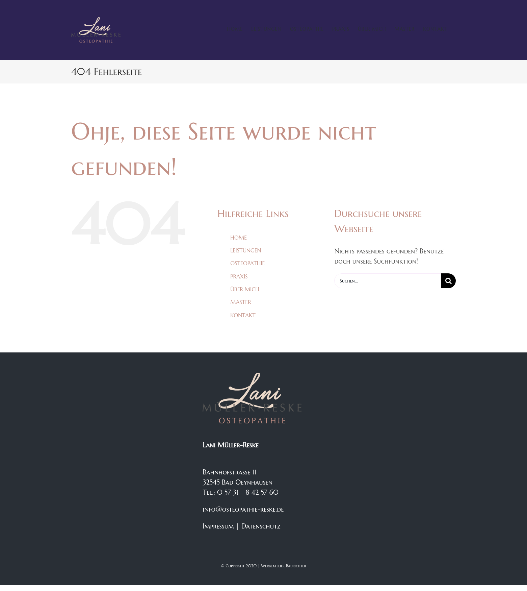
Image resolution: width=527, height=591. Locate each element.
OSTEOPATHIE (247, 263)
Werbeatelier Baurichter (283, 565)
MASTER (240, 302)
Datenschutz (261, 526)
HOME (238, 237)
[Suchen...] (387, 280)
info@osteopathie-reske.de (243, 509)
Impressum (218, 526)
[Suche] (448, 280)
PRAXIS (238, 276)
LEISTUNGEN (245, 250)
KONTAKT (243, 315)
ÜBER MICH (244, 289)
